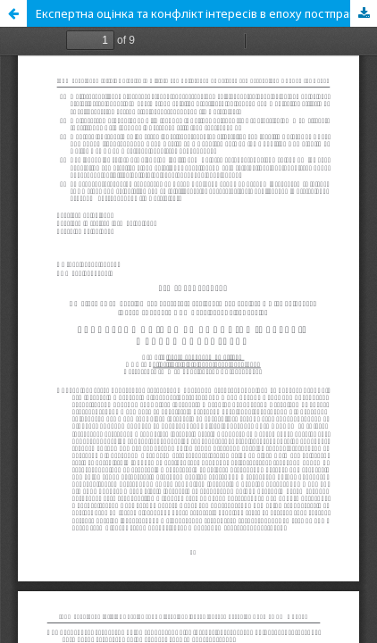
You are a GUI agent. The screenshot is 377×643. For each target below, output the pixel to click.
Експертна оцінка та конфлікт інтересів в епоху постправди (203, 13)
